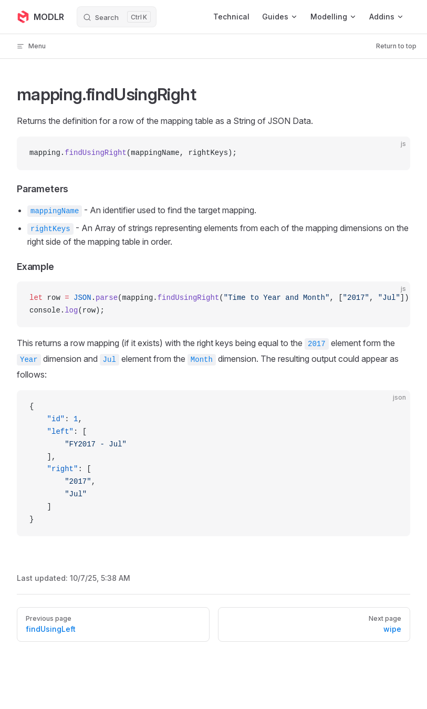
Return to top (396, 46)
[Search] (117, 16)
